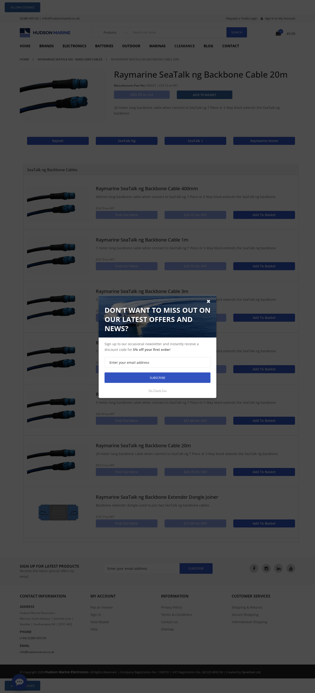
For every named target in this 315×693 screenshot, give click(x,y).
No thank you (158, 390)
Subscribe (157, 377)
